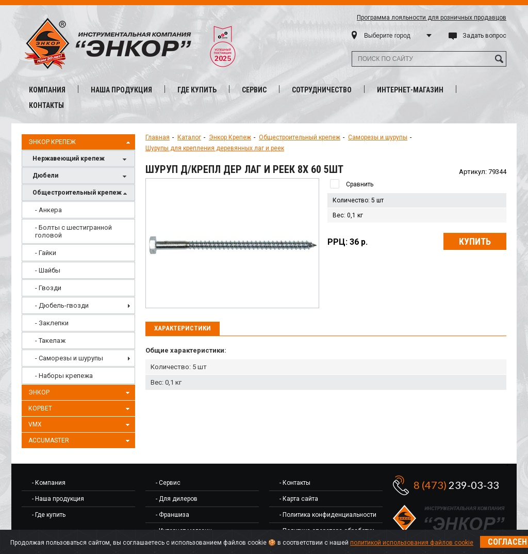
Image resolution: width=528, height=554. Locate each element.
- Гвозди (48, 288)
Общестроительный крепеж (80, 193)
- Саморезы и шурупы (69, 358)
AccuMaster (80, 441)
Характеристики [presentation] (182, 328)
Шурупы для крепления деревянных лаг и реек (214, 148)
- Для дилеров (176, 498)
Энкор (80, 393)
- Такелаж (50, 340)
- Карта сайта (298, 498)
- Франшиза (172, 514)
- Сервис (168, 482)
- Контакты (294, 482)
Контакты (46, 105)
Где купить (197, 90)
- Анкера (48, 210)
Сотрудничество (322, 90)
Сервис (254, 90)
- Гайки (45, 253)
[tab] (182, 329)
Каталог (189, 137)
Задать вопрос (484, 35)
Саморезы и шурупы (377, 137)
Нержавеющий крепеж (80, 159)
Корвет (80, 409)
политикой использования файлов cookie (411, 542)
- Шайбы (47, 270)
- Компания (48, 482)
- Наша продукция (58, 498)
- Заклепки (52, 323)
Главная (157, 137)
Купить (475, 241)
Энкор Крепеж (80, 142)
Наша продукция (121, 90)
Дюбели (80, 176)
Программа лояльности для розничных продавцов (431, 17)
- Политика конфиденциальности (327, 514)
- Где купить (48, 514)
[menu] (78, 292)
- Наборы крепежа (64, 375)
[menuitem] (78, 209)
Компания (47, 90)
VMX (80, 425)
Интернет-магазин (410, 90)
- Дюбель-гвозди (62, 305)
